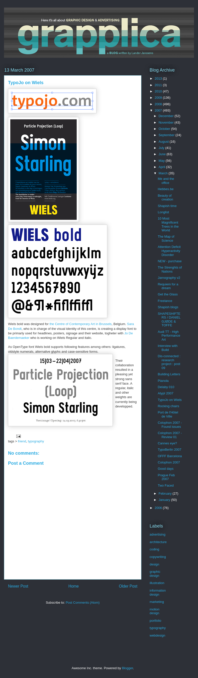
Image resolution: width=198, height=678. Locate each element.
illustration (157, 583)
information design (158, 592)
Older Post (128, 586)
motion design (154, 611)
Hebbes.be (165, 189)
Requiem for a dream (168, 286)
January (165, 500)
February (166, 493)
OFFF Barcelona (170, 456)
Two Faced (166, 485)
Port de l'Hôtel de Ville (168, 414)
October (165, 129)
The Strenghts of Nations (170, 269)
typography (36, 441)
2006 (159, 508)
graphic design (155, 574)
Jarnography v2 (169, 278)
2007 (159, 110)
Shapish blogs (168, 307)
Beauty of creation (165, 197)
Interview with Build (167, 348)
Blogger (127, 668)
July (162, 148)
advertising (157, 534)
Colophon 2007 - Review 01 (170, 435)
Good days (165, 469)
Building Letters (169, 374)
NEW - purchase (169, 261)
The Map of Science (166, 238)
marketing (157, 602)
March (164, 173)
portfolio (155, 620)
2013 (159, 78)
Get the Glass (167, 294)
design (154, 564)
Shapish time (167, 206)
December (167, 116)
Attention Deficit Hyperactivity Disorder (169, 250)
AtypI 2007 (165, 393)
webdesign (157, 635)
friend (22, 441)
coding (154, 549)
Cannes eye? (167, 443)
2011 (159, 85)
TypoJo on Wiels (169, 400)
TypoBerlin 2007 (169, 449)
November (167, 122)
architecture (158, 542)
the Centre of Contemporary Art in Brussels (80, 324)
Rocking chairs (168, 406)
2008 (159, 104)
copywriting (158, 557)
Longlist (163, 212)
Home (73, 586)
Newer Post (18, 586)
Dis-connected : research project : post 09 (169, 362)
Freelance (165, 301)
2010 (159, 91)
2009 (159, 97)
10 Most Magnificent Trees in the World (168, 224)
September (167, 135)
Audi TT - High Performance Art (169, 335)
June (163, 154)
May (162, 161)
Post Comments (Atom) (83, 602)
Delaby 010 (166, 387)
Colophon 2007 (169, 462)
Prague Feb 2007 (166, 477)
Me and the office (166, 181)
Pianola (163, 381)
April (162, 167)
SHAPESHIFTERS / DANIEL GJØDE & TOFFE (169, 319)
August (164, 141)
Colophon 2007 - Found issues (170, 425)
